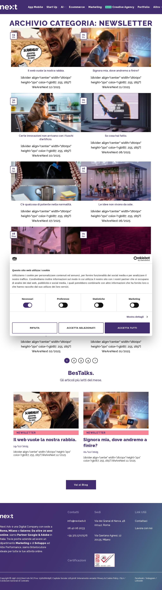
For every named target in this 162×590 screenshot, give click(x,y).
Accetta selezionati (81, 327)
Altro (157, 7)
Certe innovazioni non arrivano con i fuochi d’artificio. (46, 137)
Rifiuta (35, 327)
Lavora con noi (143, 528)
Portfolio (144, 7)
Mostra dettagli (135, 316)
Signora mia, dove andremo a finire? (116, 70)
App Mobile (35, 7)
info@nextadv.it (77, 520)
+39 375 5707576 (77, 535)
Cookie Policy (112, 578)
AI (63, 7)
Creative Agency (119, 7)
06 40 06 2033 (76, 528)
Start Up (52, 7)
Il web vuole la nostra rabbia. (46, 70)
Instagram (151, 578)
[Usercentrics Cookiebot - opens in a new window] (136, 258)
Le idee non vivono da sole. (116, 204)
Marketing (95, 7)
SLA (122, 578)
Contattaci (141, 520)
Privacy (100, 578)
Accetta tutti (127, 327)
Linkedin (139, 581)
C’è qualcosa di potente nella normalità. (46, 204)
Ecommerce (77, 7)
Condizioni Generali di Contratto (14, 581)
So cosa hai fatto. (116, 135)
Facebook (139, 578)
